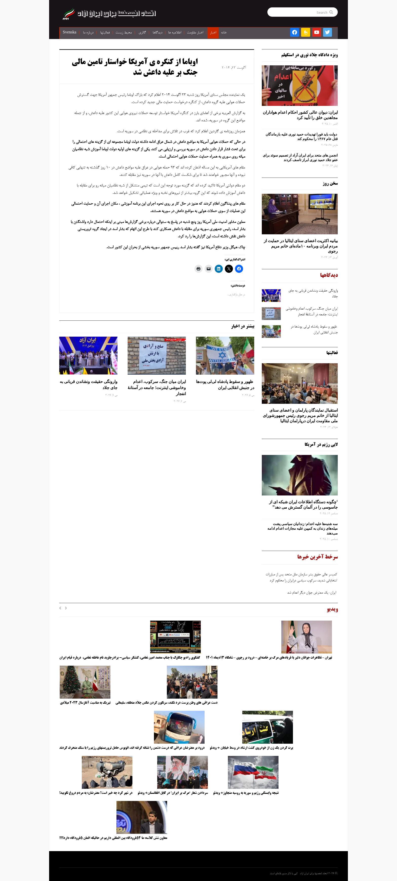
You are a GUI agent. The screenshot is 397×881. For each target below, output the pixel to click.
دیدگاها (157, 33)
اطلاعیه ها (174, 33)
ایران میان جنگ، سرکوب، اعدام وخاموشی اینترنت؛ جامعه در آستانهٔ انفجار (157, 387)
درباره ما (88, 33)
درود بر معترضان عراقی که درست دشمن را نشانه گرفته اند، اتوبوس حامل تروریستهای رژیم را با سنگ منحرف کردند (132, 748)
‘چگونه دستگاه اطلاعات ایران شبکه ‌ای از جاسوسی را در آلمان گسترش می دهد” (303, 504)
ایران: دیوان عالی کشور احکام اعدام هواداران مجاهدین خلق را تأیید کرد (300, 115)
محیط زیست (123, 33)
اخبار (213, 33)
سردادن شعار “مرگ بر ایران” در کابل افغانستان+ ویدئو (172, 793)
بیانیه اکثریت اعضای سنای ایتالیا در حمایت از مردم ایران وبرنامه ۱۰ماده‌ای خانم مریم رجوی (301, 246)
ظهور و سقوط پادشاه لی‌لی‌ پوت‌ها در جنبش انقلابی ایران (225, 384)
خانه (224, 33)
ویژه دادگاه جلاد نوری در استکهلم (309, 55)
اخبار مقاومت (195, 33)
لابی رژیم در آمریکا (321, 445)
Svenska (69, 33)
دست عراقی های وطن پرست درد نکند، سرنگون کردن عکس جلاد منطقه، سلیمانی (166, 703)
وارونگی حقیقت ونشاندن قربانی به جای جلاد (88, 384)
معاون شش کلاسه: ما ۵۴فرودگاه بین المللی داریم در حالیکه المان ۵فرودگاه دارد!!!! (113, 838)
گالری (142, 33)
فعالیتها (105, 33)
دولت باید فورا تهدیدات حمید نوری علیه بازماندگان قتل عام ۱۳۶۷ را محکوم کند (302, 136)
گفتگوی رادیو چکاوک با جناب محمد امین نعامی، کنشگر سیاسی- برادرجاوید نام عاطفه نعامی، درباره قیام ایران (130, 658)
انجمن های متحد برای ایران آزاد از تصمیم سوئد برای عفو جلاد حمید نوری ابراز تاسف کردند (300, 157)
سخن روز (330, 183)
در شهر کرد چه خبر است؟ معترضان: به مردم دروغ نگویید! (95, 793)
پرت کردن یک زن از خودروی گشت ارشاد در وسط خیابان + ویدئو (251, 748)
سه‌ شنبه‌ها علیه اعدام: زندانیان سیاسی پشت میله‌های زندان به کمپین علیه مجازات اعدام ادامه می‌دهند (302, 528)
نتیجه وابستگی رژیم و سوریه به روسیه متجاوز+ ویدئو (246, 793)
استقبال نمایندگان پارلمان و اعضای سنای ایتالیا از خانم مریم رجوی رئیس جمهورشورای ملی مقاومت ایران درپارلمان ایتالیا (300, 415)
